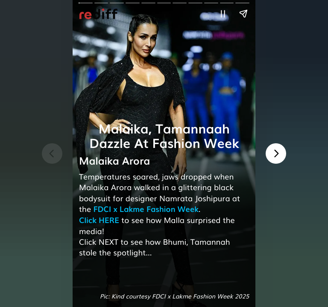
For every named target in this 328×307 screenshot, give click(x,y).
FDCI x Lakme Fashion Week (145, 209)
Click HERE (99, 220)
